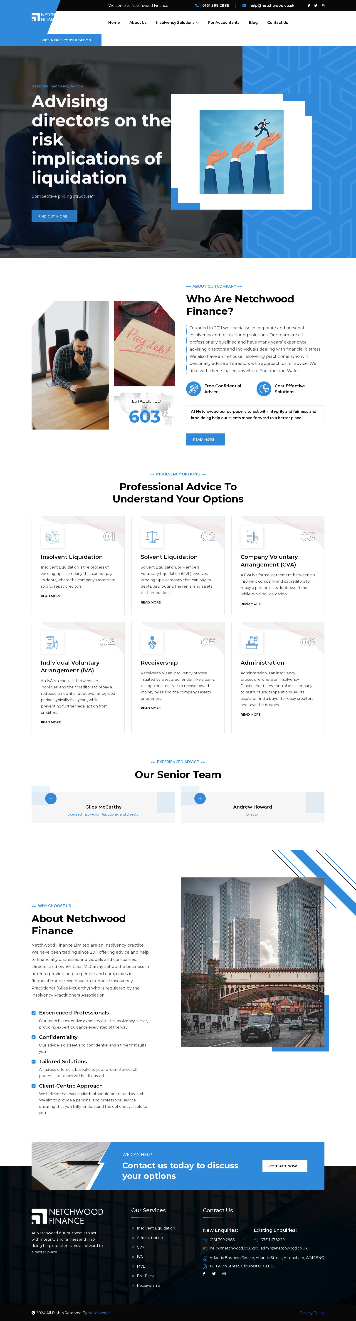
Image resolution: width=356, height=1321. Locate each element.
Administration (262, 662)
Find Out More (54, 231)
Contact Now (285, 1166)
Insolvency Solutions (175, 22)
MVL (141, 1266)
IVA (140, 1257)
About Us (138, 22)
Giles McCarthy (103, 807)
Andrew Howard (252, 807)
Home (114, 22)
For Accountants (224, 22)
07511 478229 (273, 1240)
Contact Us (277, 22)
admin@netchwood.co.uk (284, 1248)
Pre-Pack (145, 1276)
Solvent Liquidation (169, 557)
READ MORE (205, 439)
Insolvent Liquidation (72, 557)
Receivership (159, 662)
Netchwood (99, 1313)
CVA (140, 1247)
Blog (253, 22)
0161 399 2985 (215, 5)
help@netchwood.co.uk (272, 5)
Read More (52, 596)
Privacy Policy (311, 1313)
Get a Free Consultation (68, 40)
